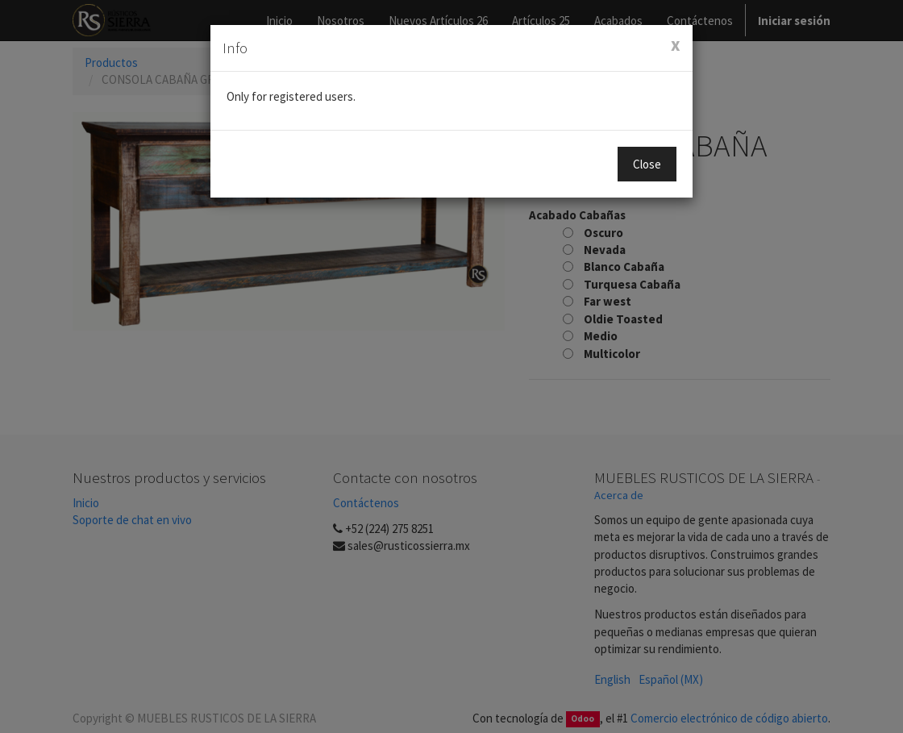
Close (647, 164)
